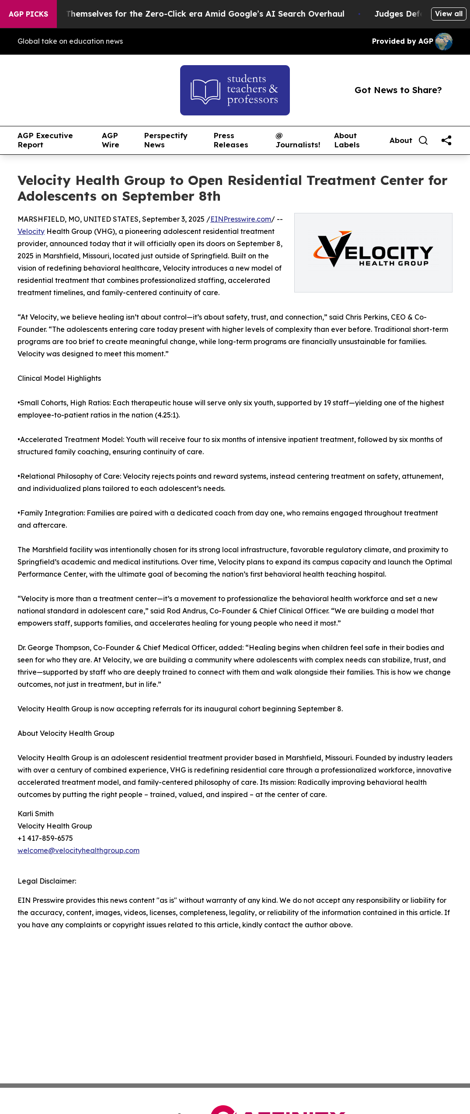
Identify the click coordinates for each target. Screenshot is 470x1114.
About (401, 140)
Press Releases (230, 140)
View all (449, 13)
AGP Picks (28, 14)
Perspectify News (166, 140)
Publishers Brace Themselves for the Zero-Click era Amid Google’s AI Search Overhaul (183, 14)
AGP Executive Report (45, 140)
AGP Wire (110, 140)
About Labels (347, 140)
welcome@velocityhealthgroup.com (78, 850)
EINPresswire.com (240, 219)
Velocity (31, 231)
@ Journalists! (297, 140)
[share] (446, 140)
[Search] (423, 140)
